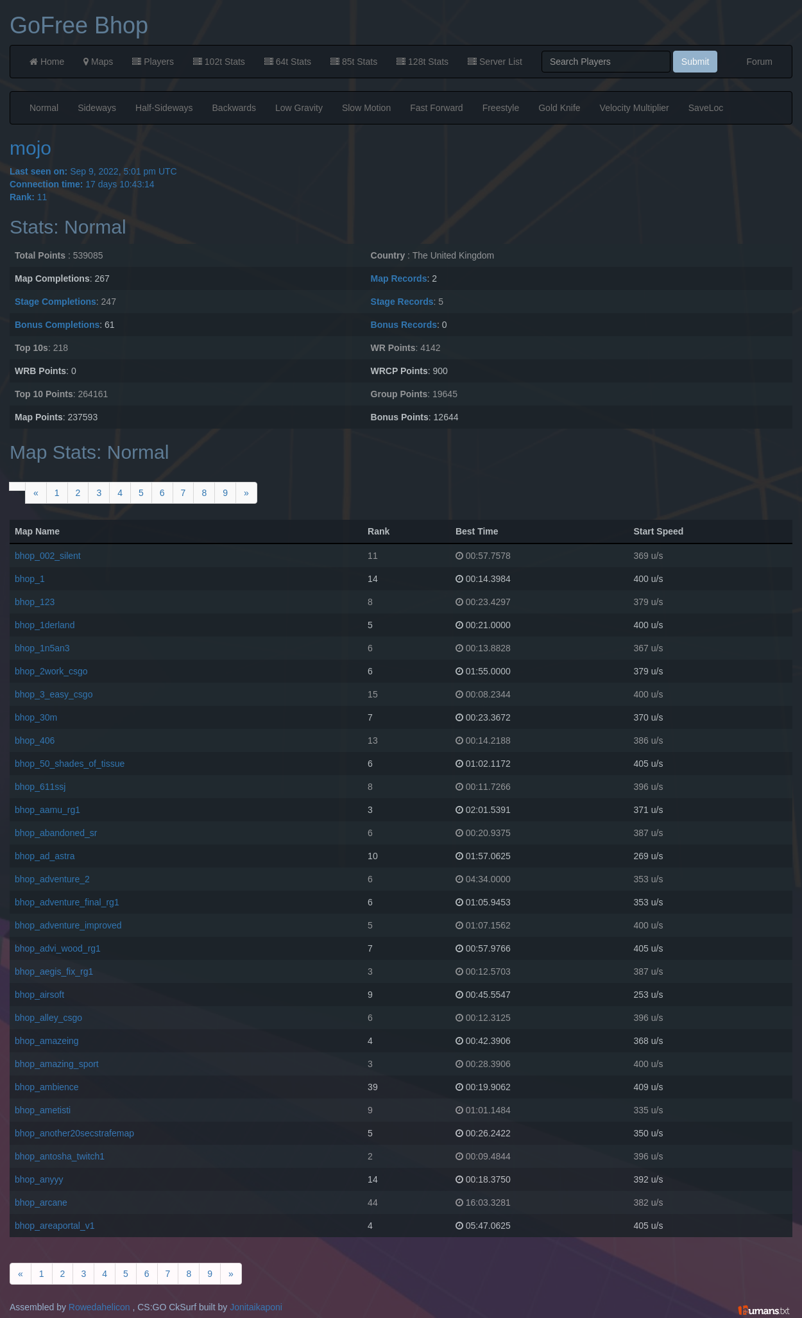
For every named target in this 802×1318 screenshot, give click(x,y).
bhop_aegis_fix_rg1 (54, 971)
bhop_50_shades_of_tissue (69, 763)
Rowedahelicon (99, 1307)
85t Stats (353, 61)
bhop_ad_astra (44, 856)
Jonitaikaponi (256, 1307)
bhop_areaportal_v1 (55, 1225)
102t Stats (219, 61)
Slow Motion (366, 108)
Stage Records (402, 301)
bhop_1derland (44, 625)
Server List (495, 61)
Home (47, 61)
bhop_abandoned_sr (56, 833)
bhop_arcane (41, 1202)
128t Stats (422, 61)
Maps (98, 61)
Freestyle (501, 108)
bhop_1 (30, 579)
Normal (44, 108)
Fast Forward (436, 108)
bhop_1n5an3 (42, 648)
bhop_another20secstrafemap (74, 1133)
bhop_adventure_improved (68, 925)
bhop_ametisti (43, 1110)
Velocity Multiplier (634, 108)
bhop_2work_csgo (51, 671)
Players (153, 61)
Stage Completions (55, 301)
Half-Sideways (163, 108)
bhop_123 (35, 602)
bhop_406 (35, 740)
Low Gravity (299, 108)
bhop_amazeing (47, 1041)
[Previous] (36, 493)
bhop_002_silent (48, 556)
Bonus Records (404, 325)
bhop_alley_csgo (48, 1018)
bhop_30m (36, 717)
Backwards (234, 108)
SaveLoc (705, 108)
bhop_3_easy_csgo (53, 694)
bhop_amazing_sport (57, 1064)
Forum (759, 61)
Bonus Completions (57, 325)
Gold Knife (559, 108)
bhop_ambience (47, 1087)
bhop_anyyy (39, 1179)
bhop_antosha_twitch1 (60, 1156)
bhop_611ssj (40, 787)
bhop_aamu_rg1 (47, 810)
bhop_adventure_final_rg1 (67, 902)
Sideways (97, 108)
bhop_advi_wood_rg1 (58, 948)
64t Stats (287, 61)
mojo (30, 147)
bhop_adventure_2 (52, 879)
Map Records (399, 278)
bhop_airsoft (39, 994)
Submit (695, 61)
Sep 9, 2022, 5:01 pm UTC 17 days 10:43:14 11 (401, 314)
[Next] (246, 493)
